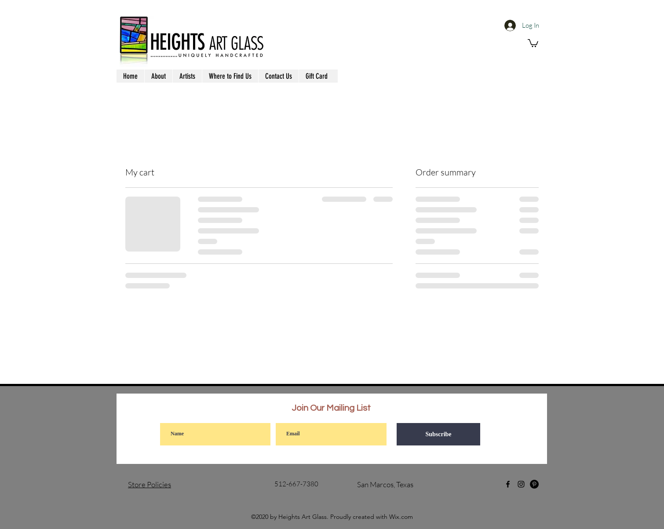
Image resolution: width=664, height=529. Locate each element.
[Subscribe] (438, 434)
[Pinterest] (534, 484)
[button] (533, 42)
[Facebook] (507, 484)
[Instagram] (521, 484)
